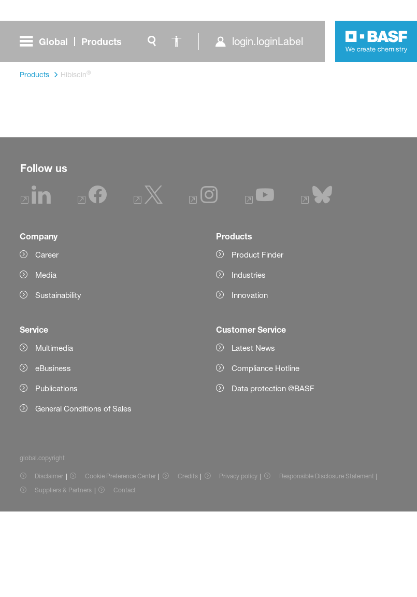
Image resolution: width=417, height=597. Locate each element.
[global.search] (152, 41)
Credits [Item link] (188, 563)
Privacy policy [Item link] (238, 563)
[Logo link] (377, 41)
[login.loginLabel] (258, 41)
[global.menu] (75, 41)
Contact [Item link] (124, 577)
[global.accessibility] (176, 41)
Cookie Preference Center (120, 563)
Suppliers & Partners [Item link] (63, 577)
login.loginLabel (267, 41)
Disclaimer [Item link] (49, 563)
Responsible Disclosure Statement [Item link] (326, 563)
